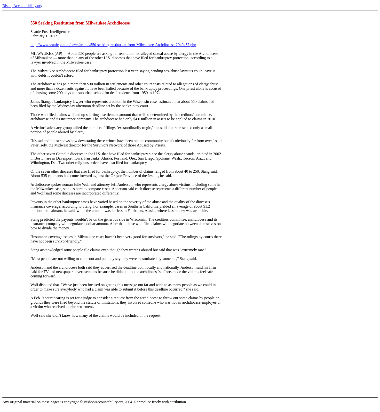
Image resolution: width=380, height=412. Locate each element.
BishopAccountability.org (22, 6)
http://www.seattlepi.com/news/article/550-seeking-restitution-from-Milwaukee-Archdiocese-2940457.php (113, 45)
